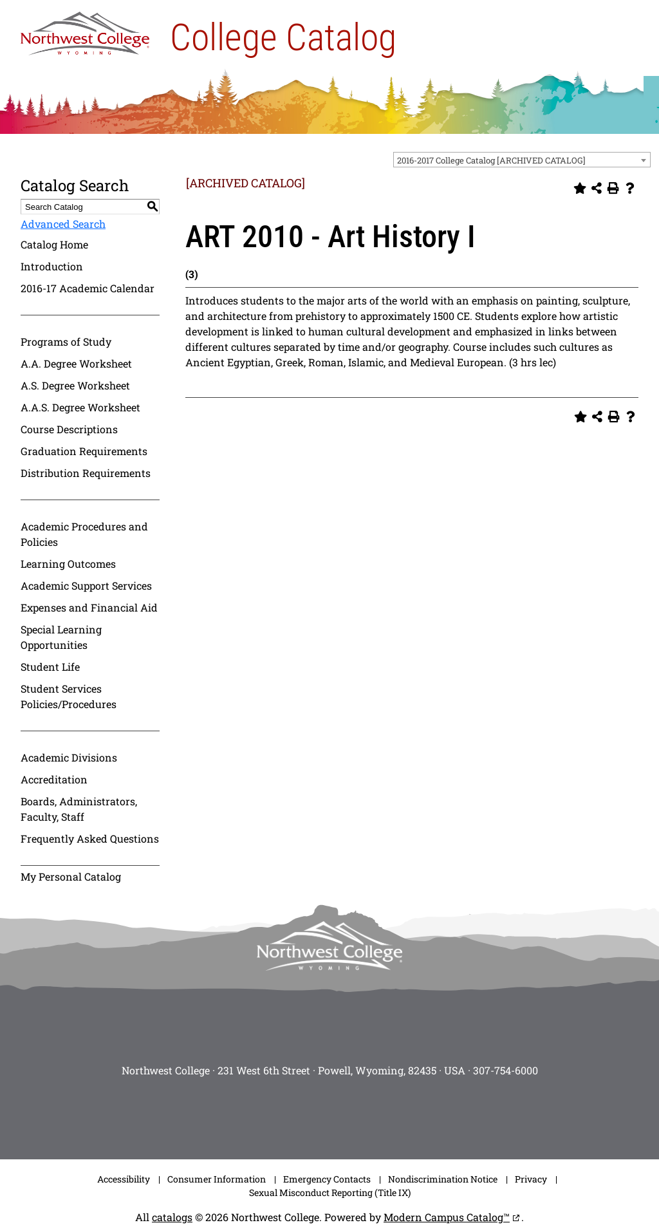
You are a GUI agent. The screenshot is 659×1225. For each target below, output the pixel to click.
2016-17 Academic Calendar (87, 288)
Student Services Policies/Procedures (68, 696)
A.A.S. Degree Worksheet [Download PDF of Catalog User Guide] (80, 407)
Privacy (531, 1179)
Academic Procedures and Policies (84, 533)
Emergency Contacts (327, 1179)
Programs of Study (66, 341)
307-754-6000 (505, 1070)
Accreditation (54, 779)
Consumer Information (216, 1179)
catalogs (172, 1217)
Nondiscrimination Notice (442, 1179)
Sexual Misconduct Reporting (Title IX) (330, 1192)
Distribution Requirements (86, 473)
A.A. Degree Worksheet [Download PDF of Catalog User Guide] (76, 363)
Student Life (50, 666)
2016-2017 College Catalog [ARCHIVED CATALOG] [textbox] (491, 160)
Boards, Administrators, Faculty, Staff (79, 808)
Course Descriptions (69, 429)
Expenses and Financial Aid (89, 607)
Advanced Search (63, 223)
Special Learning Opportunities (61, 636)
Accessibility (123, 1179)
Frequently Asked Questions (90, 838)
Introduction (52, 266)
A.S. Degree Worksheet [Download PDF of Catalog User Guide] (75, 385)
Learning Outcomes (68, 563)
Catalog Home (54, 244)
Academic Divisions (69, 757)
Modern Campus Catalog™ (447, 1217)
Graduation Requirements (84, 451)
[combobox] (522, 159)
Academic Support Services (86, 585)
